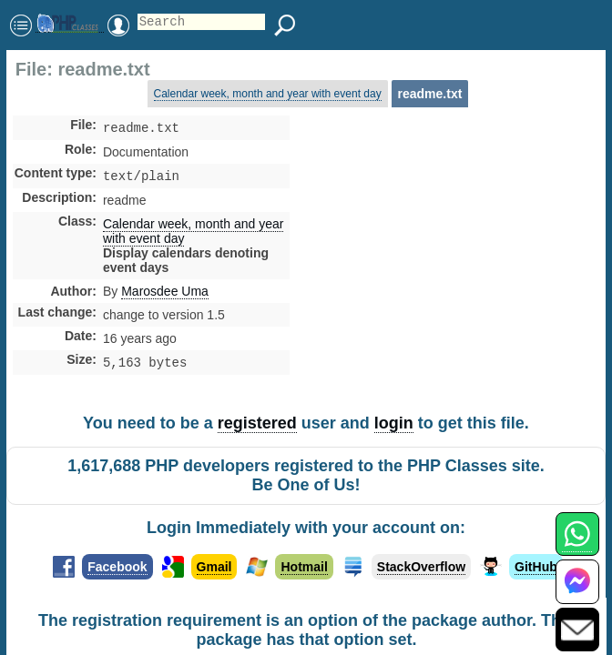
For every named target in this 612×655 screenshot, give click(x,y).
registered (257, 424)
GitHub (536, 567)
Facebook (117, 567)
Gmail (214, 567)
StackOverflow (421, 567)
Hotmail (303, 567)
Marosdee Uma (165, 294)
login (393, 424)
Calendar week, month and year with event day (268, 93)
